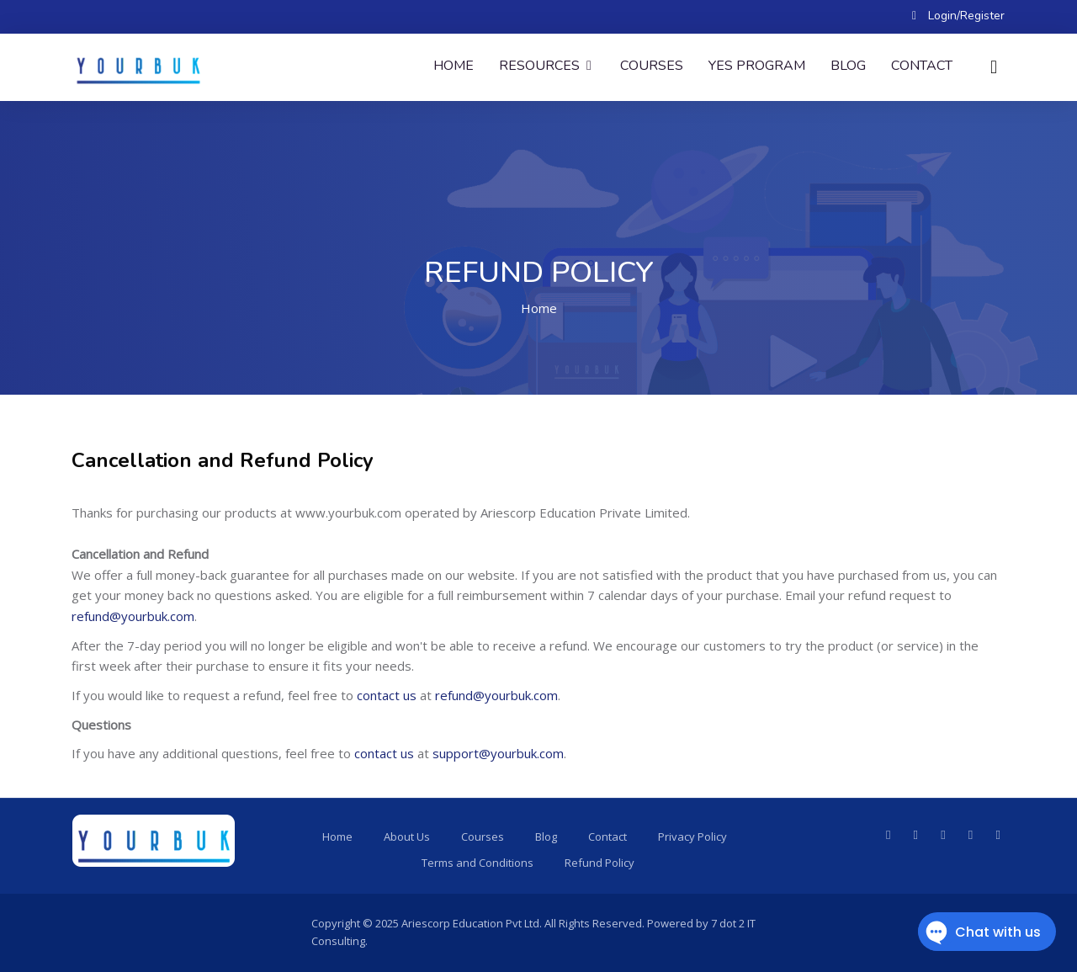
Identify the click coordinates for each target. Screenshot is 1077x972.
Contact (921, 65)
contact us (386, 695)
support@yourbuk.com (498, 753)
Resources (547, 65)
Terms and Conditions (477, 862)
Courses (651, 65)
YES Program (756, 65)
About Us (407, 836)
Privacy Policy (692, 836)
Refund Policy (599, 862)
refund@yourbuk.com (133, 616)
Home (453, 65)
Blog (848, 65)
